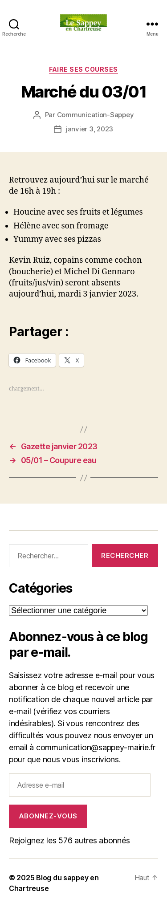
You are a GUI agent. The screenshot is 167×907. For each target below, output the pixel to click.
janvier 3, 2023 (89, 129)
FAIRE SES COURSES (83, 69)
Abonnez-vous (48, 816)
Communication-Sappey (95, 114)
